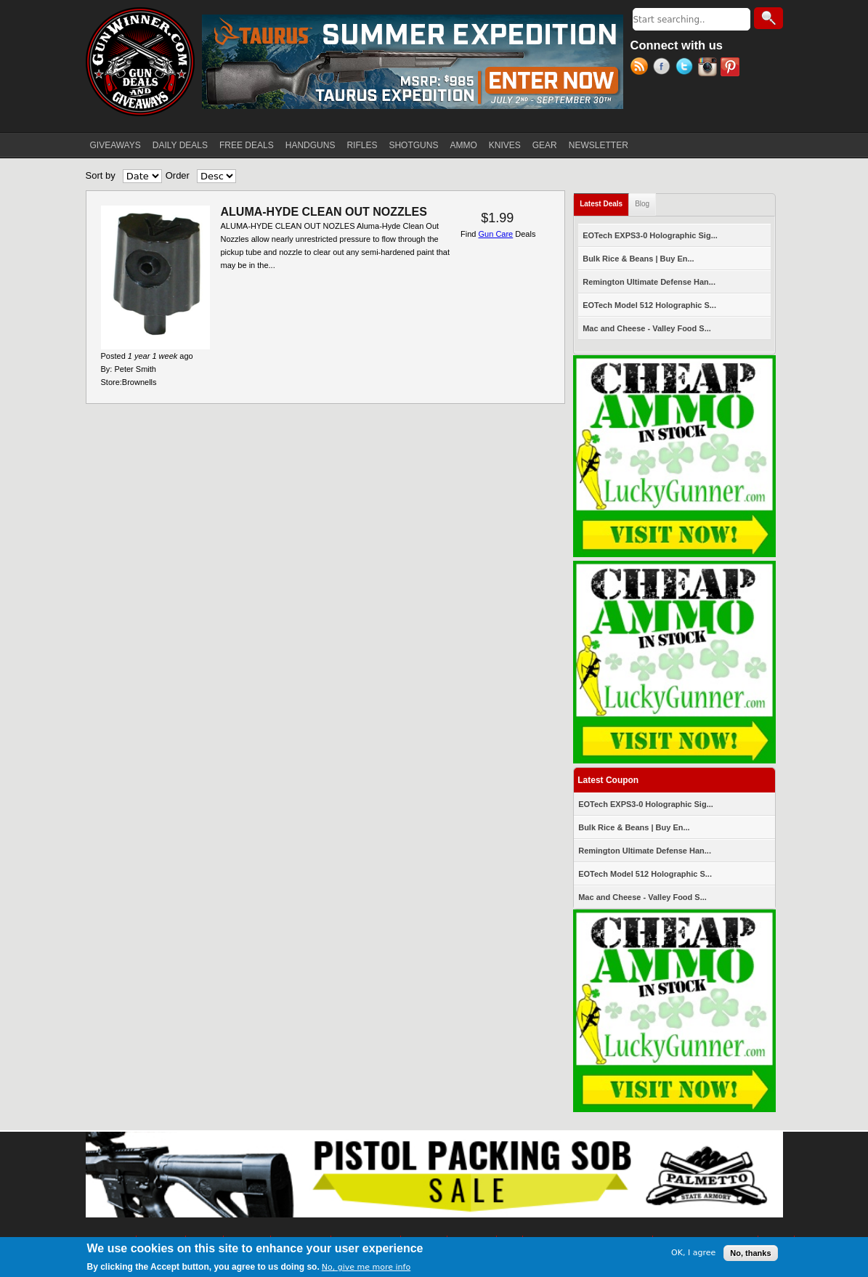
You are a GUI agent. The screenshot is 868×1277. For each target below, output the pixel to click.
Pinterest (732, 68)
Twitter (687, 68)
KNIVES (505, 145)
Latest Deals (604, 201)
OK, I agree (693, 1252)
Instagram (709, 68)
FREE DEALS (246, 145)
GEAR (544, 145)
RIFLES (361, 145)
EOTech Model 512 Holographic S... (649, 305)
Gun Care (496, 234)
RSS (641, 68)
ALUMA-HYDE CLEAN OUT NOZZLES (324, 212)
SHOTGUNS (413, 145)
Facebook (664, 68)
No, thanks (750, 1253)
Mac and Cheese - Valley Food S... (647, 328)
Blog (642, 204)
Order (178, 175)
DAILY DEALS (180, 145)
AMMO (463, 145)
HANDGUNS (310, 145)
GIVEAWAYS (115, 145)
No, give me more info (366, 1267)
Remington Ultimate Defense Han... (649, 281)
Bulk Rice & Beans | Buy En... (638, 258)
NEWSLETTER (598, 145)
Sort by (100, 175)
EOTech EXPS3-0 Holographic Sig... (650, 235)
